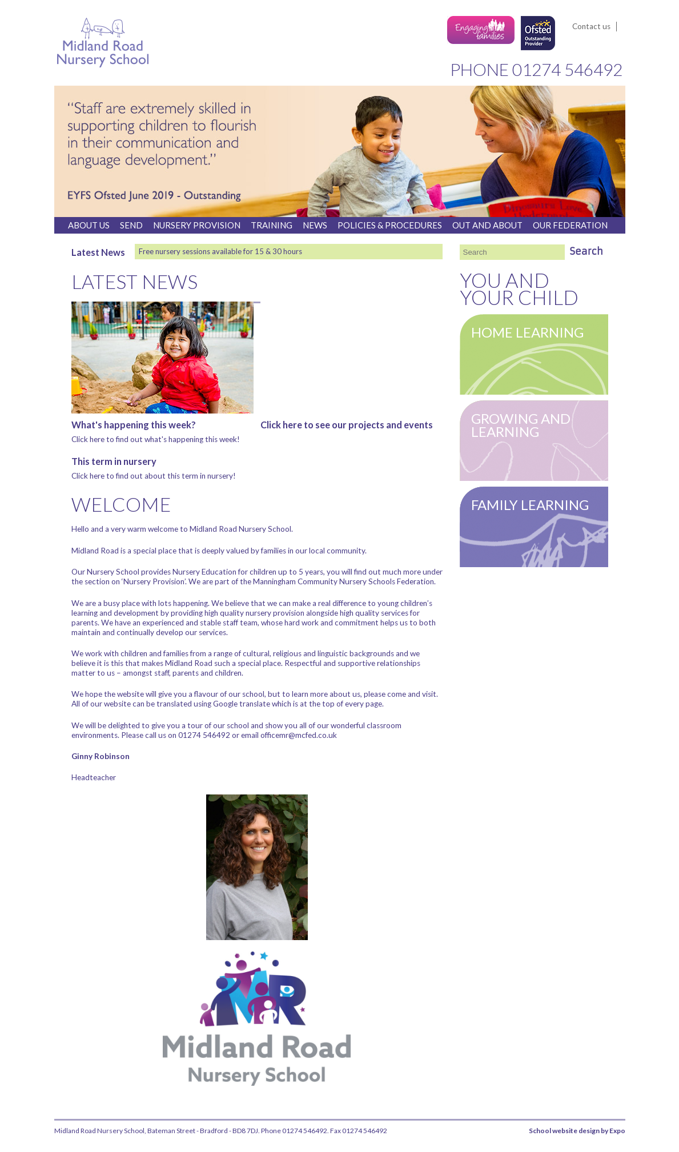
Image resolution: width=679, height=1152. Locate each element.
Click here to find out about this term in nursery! (153, 475)
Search (586, 251)
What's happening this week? (133, 424)
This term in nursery (113, 461)
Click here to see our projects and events (346, 424)
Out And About (487, 225)
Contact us (591, 26)
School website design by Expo (577, 1130)
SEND (131, 225)
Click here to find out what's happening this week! (155, 439)
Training (271, 225)
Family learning (530, 504)
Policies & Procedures (390, 225)
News (315, 225)
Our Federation (570, 225)
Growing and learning (520, 425)
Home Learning (527, 332)
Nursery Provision (196, 225)
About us (89, 225)
